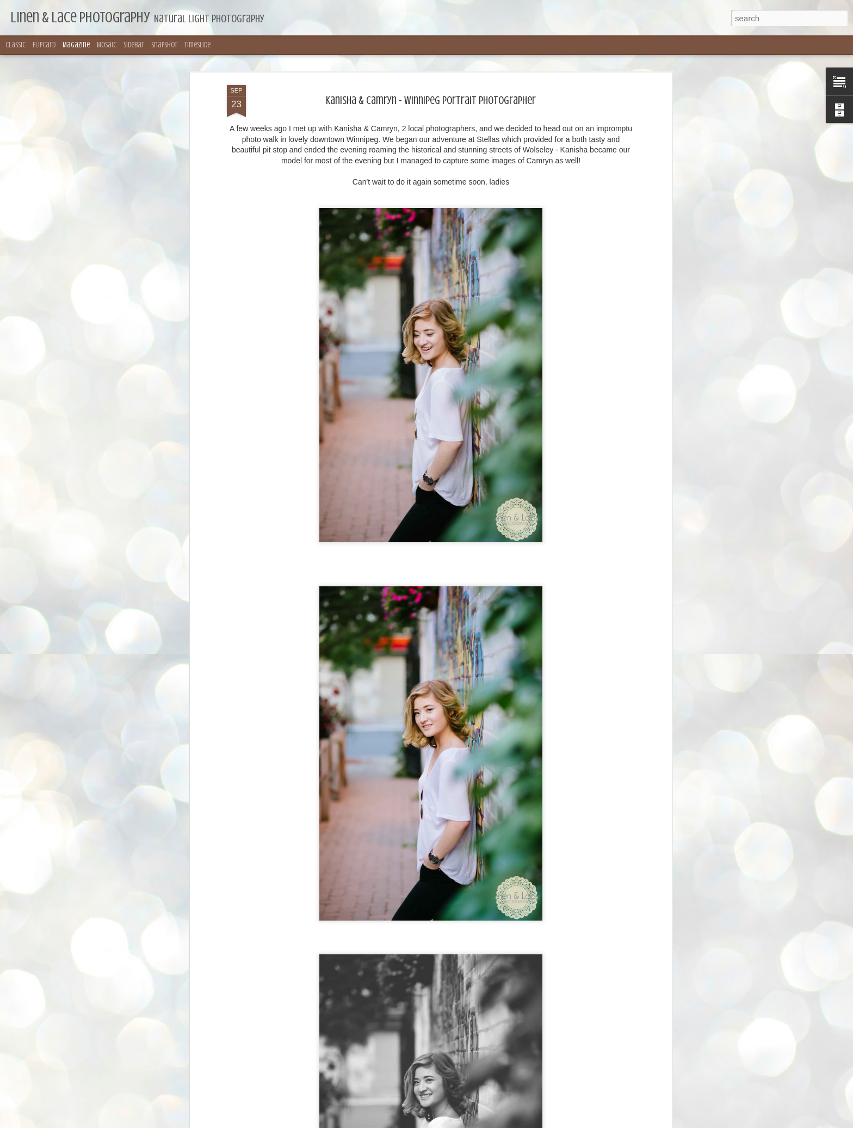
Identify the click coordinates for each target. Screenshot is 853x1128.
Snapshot (164, 45)
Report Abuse (540, 1122)
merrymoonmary (440, 1122)
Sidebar (133, 45)
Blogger (508, 1122)
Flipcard (44, 45)
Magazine (76, 45)
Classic (15, 45)
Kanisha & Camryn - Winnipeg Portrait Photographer (431, 62)
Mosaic (106, 45)
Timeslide (197, 45)
